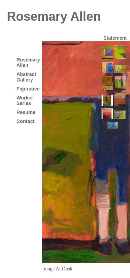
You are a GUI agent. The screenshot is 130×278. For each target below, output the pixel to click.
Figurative (28, 89)
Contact (26, 121)
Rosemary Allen (54, 16)
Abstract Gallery (26, 77)
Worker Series (25, 100)
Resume (26, 112)
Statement (115, 38)
